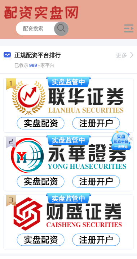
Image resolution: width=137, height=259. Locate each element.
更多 (124, 55)
